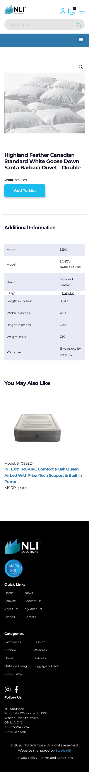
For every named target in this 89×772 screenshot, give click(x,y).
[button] (81, 39)
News (29, 593)
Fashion (39, 642)
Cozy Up (68, 293)
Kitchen (10, 650)
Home (9, 593)
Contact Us (33, 601)
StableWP (63, 751)
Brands (9, 617)
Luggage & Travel (46, 666)
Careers (30, 617)
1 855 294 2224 (18, 727)
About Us (11, 609)
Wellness (40, 650)
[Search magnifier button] (79, 24)
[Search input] (41, 24)
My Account (34, 609)
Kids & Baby (13, 674)
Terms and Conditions (56, 758)
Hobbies (40, 658)
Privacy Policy (26, 758)
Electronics (12, 642)
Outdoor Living (15, 666)
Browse (10, 601)
